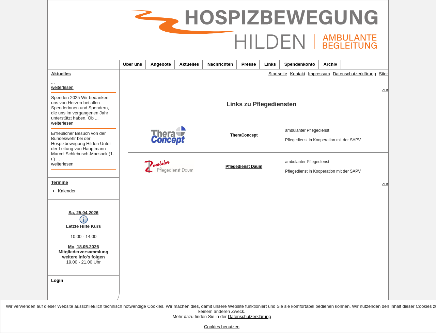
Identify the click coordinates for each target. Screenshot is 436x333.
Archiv (330, 64)
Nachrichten (220, 64)
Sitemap (387, 73)
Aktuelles (189, 64)
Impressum (319, 73)
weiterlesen (62, 87)
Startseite (277, 73)
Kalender (67, 190)
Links (270, 64)
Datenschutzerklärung (249, 316)
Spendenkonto (299, 64)
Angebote (161, 64)
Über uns (132, 64)
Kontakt (297, 73)
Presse (249, 64)
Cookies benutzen (221, 326)
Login (57, 280)
